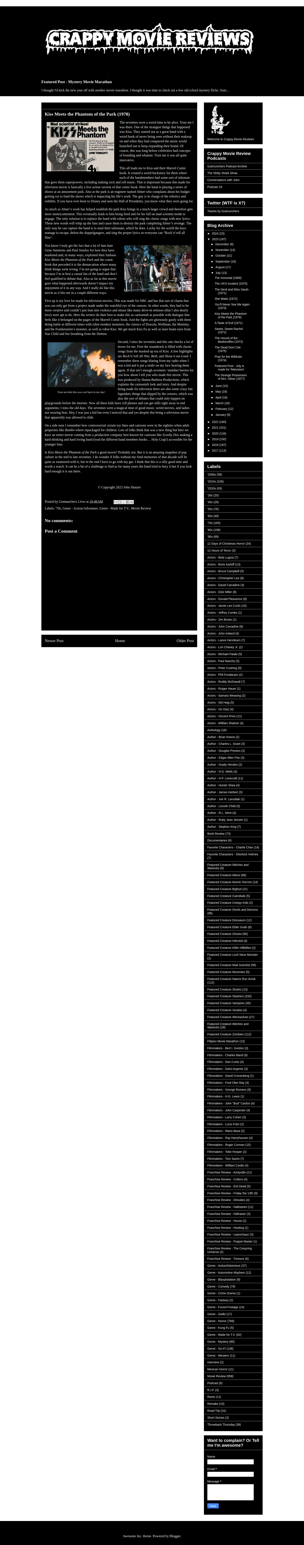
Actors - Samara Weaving (224, 695)
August (220, 267)
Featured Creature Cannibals (226, 896)
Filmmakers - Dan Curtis (223, 1062)
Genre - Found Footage (222, 1307)
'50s (210, 509)
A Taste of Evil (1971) (229, 323)
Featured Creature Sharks (224, 989)
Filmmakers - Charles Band (225, 1055)
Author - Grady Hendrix (222, 764)
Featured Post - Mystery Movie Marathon (76, 82)
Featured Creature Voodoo (224, 1010)
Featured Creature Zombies (225, 1034)
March (219, 403)
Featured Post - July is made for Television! (229, 367)
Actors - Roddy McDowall (223, 681)
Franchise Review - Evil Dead (226, 1186)
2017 (215, 450)
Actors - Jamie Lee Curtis (223, 605)
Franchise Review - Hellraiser (226, 1214)
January (221, 414)
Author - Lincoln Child (221, 806)
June (219, 386)
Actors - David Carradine (223, 585)
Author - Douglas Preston (223, 750)
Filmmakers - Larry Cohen (224, 1117)
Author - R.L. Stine (219, 812)
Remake (212, 1403)
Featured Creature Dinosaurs (226, 920)
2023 (215, 239)
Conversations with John (223, 180)
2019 (215, 439)
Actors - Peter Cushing (222, 668)
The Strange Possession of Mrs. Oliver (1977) (231, 376)
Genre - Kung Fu (218, 1327)
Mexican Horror (217, 1369)
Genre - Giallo (216, 1314)
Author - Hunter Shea (221, 785)
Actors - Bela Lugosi (220, 557)
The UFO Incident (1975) (231, 283)
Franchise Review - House (224, 1220)
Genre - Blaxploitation (221, 1279)
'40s (210, 502)
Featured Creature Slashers (225, 996)
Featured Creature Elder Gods (227, 927)
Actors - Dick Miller (219, 592)
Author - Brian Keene (221, 737)
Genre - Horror (217, 1321)
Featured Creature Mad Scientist (228, 965)
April (218, 397)
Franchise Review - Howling (225, 1227)
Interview (213, 1362)
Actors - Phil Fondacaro (222, 674)
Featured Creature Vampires (225, 1003)
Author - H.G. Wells (220, 771)
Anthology (213, 730)
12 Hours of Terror (219, 550)
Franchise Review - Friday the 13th (230, 1193)
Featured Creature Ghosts (224, 934)
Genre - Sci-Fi (216, 1348)
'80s (210, 530)
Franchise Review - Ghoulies (226, 1200)
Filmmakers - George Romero (226, 1089)
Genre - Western (218, 1355)
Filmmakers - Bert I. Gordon (225, 1048)
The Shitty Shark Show (222, 173)
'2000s (211, 474)
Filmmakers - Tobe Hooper (224, 1151)
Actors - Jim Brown (219, 619)
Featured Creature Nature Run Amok (231, 979)
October (221, 255)
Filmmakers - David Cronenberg (228, 1075)
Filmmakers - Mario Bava (223, 1131)
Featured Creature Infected (225, 940)
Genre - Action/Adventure (80, 508)
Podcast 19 (214, 187)
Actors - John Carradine (223, 626)
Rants (211, 1396)
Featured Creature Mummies (226, 972)
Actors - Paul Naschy (221, 661)
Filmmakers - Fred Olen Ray (225, 1082)
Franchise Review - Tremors (225, 1258)
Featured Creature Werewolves (227, 1017)
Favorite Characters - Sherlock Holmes (232, 854)
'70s (58, 508)
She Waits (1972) (226, 298)
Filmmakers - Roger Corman (226, 1144)
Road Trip (213, 1410)
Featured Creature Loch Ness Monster (232, 954)
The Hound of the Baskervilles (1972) (229, 339)
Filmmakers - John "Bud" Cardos (228, 1103)
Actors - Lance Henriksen (223, 640)
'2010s (211, 481)
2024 (215, 233)
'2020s (211, 488)
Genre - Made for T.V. (114, 508)
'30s (210, 495)
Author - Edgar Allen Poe (223, 757)
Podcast (212, 1383)
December (222, 244)
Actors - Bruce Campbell (223, 571)
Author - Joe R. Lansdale (223, 799)
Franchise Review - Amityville (226, 1172)
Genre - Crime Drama (221, 1293)
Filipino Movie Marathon (223, 1041)
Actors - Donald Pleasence (224, 599)
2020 (215, 433)
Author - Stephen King (221, 826)
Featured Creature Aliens (223, 875)
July (218, 273)
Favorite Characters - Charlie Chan (230, 847)
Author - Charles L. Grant (223, 743)
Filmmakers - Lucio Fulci (223, 1124)
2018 (215, 445)
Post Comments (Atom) (129, 657)
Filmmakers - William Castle (225, 1165)
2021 (215, 427)
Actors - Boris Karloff (220, 564)
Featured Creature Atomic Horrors (229, 882)
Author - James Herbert (222, 792)
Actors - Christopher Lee (223, 578)
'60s (210, 516)
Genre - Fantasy (218, 1300)
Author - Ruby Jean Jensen (225, 819)
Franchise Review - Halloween (227, 1207)
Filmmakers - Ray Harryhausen (227, 1138)
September (223, 261)
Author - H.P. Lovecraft (222, 778)
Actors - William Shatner (223, 723)
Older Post (185, 641)
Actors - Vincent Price (221, 716)
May (218, 391)
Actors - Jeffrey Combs (222, 612)
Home (120, 641)
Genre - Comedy (218, 1286)
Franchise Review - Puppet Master (230, 1241)
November (222, 250)
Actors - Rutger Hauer (221, 688)
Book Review (216, 833)
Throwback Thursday (221, 1424)
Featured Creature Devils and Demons (232, 909)
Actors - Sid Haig (218, 702)
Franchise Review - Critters (225, 1179)
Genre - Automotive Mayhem (226, 1272)
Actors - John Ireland (221, 633)
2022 (215, 422)
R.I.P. (210, 1390)
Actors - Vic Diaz (218, 709)
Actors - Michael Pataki (222, 654)
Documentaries (217, 840)
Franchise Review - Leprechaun (228, 1234)
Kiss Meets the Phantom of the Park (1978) (231, 315)
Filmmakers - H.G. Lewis (223, 1096)
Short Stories (215, 1417)
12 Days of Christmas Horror (226, 543)
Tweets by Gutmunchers (223, 211)
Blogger (175, 1536)
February (221, 409)
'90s (210, 536)
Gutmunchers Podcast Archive (227, 166)
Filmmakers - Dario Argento (225, 1068)
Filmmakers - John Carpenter (226, 1110)
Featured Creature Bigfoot (224, 889)
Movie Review (141, 508)
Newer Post (54, 641)
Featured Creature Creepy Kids (227, 902)
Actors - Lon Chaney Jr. (222, 647)
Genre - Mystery (217, 1341)
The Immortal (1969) (228, 278)
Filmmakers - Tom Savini (223, 1158)
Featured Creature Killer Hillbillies (229, 947)
